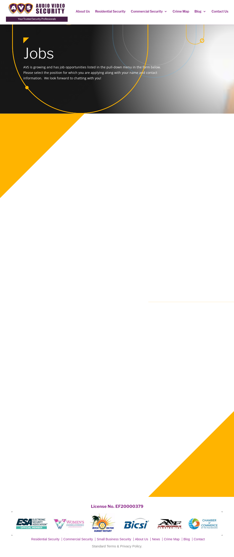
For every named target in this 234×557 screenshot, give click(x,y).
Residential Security (110, 11)
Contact (199, 539)
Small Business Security (114, 539)
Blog (198, 11)
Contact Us (220, 11)
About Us (83, 11)
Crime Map (181, 11)
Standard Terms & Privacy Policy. (117, 546)
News (156, 539)
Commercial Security (147, 11)
